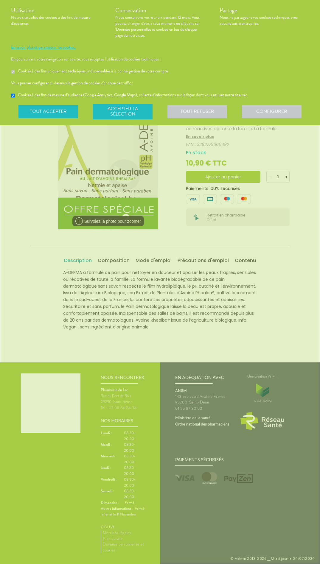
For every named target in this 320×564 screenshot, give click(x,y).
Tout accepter (48, 111)
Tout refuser (197, 111)
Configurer (271, 111)
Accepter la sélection (123, 111)
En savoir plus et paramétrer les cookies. (43, 47)
